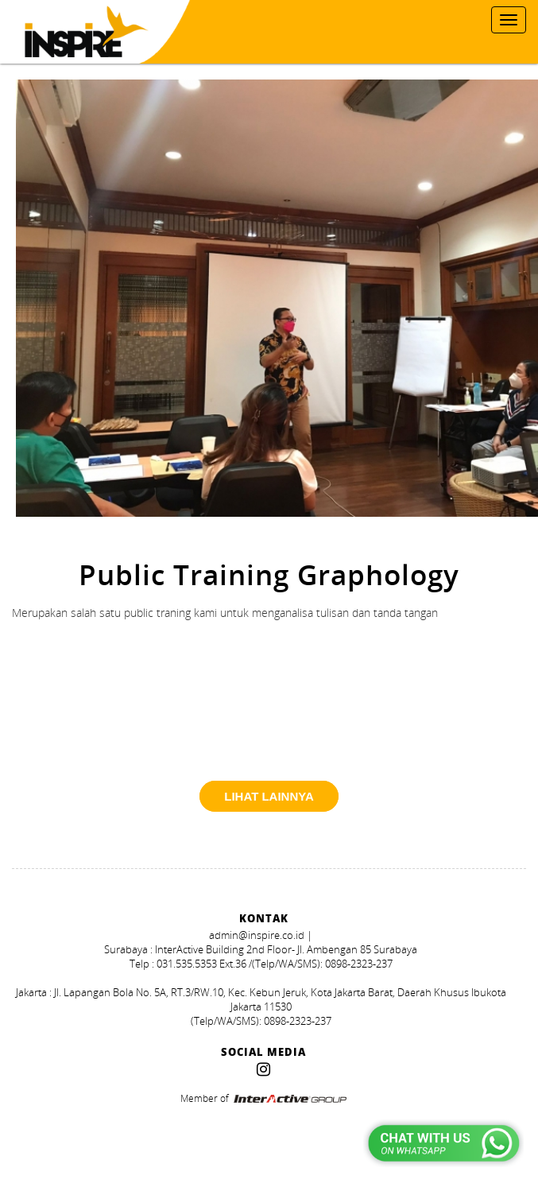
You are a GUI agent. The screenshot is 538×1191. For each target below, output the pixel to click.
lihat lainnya (269, 796)
